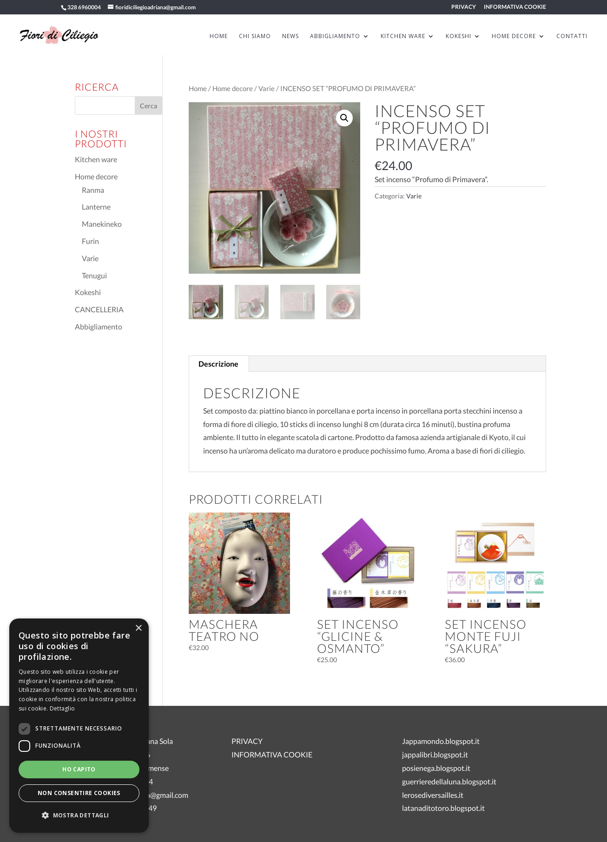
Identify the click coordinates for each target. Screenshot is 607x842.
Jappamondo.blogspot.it (441, 741)
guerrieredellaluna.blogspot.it (449, 781)
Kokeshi (88, 292)
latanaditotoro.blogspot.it (443, 807)
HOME (219, 36)
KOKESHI (458, 36)
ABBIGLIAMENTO (335, 36)
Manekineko (102, 223)
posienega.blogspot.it (436, 767)
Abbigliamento (98, 326)
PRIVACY (463, 7)
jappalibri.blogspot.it (435, 754)
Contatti (571, 36)
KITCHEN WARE (403, 36)
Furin (90, 241)
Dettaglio (62, 708)
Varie (266, 88)
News (290, 36)
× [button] (138, 628)
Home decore (232, 88)
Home (198, 88)
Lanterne (96, 206)
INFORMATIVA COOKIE (515, 7)
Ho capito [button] (79, 769)
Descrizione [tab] (218, 363)
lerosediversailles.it (432, 794)
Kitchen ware (96, 159)
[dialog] (79, 725)
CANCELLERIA (99, 309)
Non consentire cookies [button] (79, 793)
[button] (344, 118)
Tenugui (94, 275)
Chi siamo (255, 36)
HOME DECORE (514, 36)
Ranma (93, 189)
